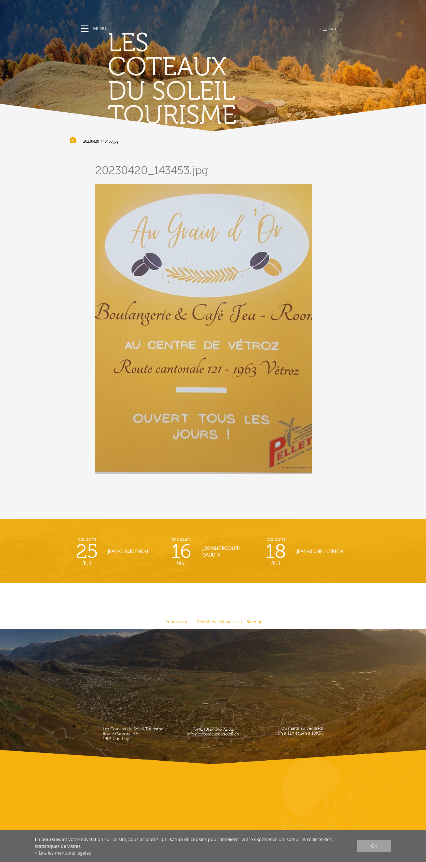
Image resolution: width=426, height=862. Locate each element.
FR (319, 29)
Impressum (176, 622)
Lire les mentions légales (65, 853)
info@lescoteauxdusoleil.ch (213, 734)
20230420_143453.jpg (101, 141)
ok (374, 846)
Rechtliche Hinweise (217, 622)
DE (325, 29)
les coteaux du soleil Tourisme (172, 79)
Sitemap (255, 622)
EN (331, 29)
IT (336, 29)
